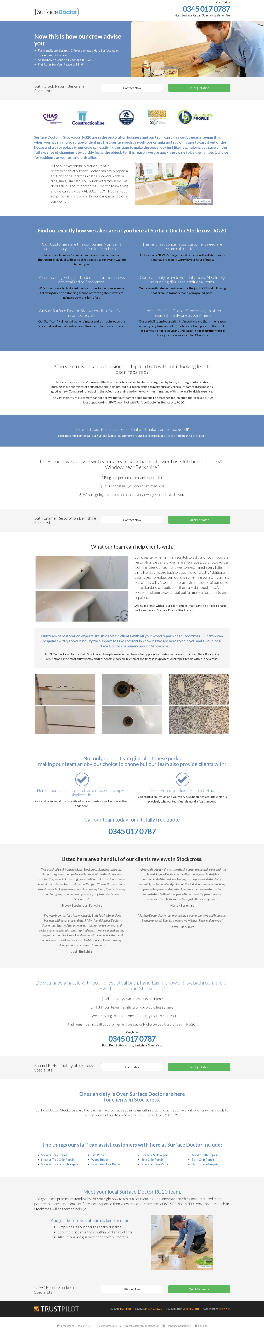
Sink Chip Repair (152, 1159)
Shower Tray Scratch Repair (59, 1164)
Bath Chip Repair (203, 1159)
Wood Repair (100, 1159)
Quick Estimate (199, 520)
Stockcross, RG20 (110, 1325)
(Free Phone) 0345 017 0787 (75, 1325)
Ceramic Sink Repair (155, 1155)
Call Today (132, 1067)
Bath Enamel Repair (205, 1164)
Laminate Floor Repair (106, 1164)
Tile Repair (98, 1155)
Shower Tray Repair (54, 1155)
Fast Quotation (199, 88)
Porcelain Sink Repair (156, 1164)
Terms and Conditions (176, 1325)
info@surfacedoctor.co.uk (142, 1325)
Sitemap (201, 1325)
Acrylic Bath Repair (204, 1155)
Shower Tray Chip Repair (57, 1159)
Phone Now (132, 1289)
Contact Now (132, 88)
